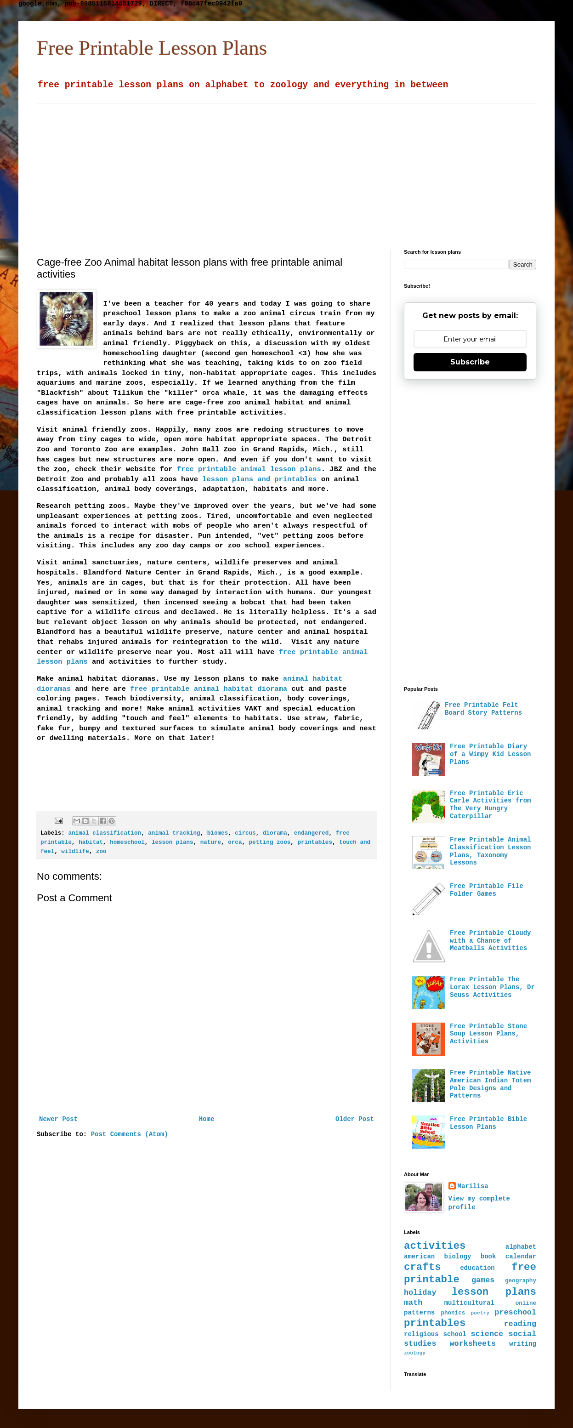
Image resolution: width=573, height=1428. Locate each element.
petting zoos (270, 842)
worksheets (472, 1343)
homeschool (127, 842)
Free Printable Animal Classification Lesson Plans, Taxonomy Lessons (490, 851)
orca (235, 842)
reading (520, 1324)
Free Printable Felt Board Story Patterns (483, 709)
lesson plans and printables (259, 479)
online (526, 1303)
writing (522, 1344)
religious (421, 1334)
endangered (311, 833)
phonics (453, 1313)
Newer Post (58, 1119)
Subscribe (470, 362)
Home (207, 1119)
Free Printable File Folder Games (486, 890)
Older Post (354, 1119)
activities (434, 1246)
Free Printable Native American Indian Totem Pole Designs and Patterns (490, 1084)
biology (457, 1256)
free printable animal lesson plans (249, 469)
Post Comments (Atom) (129, 1134)
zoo (101, 851)
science (487, 1334)
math (413, 1302)
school (454, 1334)
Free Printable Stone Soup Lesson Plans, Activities (488, 1034)
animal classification (104, 833)
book (488, 1256)
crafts (422, 1267)
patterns (419, 1312)
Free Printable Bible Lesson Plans (488, 1123)
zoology (414, 1353)
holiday (420, 1292)
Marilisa (473, 1186)
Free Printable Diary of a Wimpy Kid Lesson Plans (490, 754)
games (482, 1280)
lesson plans (172, 842)
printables (314, 842)
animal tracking (174, 833)
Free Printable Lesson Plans (152, 47)
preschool (515, 1312)
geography (520, 1281)
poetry (480, 1313)
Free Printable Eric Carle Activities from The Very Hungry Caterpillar (490, 805)
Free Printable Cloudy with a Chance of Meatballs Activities (490, 940)
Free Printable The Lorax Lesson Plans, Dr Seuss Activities (492, 987)
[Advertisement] (254, 167)
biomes (217, 833)
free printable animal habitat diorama (208, 689)
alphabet (520, 1247)
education (477, 1268)
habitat (91, 842)
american (419, 1256)
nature (210, 842)
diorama (275, 833)
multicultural (469, 1303)
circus (245, 833)
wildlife (75, 851)
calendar (520, 1256)
